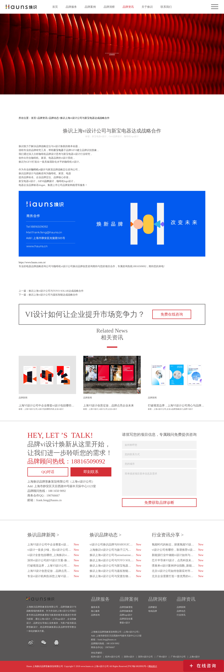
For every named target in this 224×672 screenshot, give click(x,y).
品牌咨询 (95, 615)
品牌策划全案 (126, 619)
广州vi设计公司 (178, 657)
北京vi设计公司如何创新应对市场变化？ (177, 571)
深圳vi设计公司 (145, 657)
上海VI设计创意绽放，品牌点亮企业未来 (53, 571)
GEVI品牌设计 (46, 181)
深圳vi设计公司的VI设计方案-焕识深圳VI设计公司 (53, 560)
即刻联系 (91, 472)
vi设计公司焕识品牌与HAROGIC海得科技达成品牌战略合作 (116, 544)
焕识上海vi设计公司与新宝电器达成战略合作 (84, 118)
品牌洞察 (109, 6)
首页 (55, 6)
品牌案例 (90, 6)
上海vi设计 (194, 657)
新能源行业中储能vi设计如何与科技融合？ (178, 555)
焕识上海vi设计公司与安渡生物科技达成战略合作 (116, 576)
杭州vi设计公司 (112, 657)
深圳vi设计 (129, 657)
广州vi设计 (162, 657)
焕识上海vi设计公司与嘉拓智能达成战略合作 (116, 571)
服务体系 (95, 607)
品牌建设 (152, 607)
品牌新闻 (181, 607)
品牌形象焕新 (126, 611)
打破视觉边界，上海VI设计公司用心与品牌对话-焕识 (53, 565)
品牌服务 (71, 6)
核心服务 (95, 611)
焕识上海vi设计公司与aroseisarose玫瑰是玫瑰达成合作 (116, 555)
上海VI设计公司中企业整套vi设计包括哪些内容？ (53, 544)
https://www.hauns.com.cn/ (32, 262)
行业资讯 (181, 615)
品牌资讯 (128, 6)
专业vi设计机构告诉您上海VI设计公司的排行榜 (53, 576)
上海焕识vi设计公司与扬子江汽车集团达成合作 (116, 549)
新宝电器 (58, 150)
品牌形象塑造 (126, 607)
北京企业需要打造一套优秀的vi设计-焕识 (177, 576)
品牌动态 (54, 118)
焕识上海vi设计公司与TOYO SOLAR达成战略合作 (116, 560)
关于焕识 (147, 6)
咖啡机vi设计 (38, 169)
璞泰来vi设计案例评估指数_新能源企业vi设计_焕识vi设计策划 (178, 565)
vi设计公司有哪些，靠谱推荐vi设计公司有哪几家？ (178, 549)
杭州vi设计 (96, 657)
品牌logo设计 (126, 615)
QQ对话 (47, 472)
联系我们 (166, 6)
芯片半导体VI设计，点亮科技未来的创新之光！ (178, 560)
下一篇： (48, 294)
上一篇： (51, 290)
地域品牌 (152, 611)
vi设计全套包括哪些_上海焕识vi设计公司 (53, 555)
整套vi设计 (125, 623)
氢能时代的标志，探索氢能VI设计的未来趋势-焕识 (178, 544)
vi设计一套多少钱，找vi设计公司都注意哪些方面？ (53, 549)
